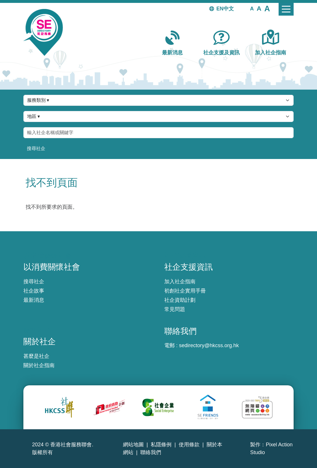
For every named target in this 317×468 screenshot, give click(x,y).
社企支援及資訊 (221, 53)
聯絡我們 (150, 452)
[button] (252, 8)
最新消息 (172, 53)
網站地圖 (133, 444)
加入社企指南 (270, 53)
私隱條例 (161, 444)
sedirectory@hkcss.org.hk (209, 345)
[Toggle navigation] (286, 9)
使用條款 (189, 444)
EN (220, 9)
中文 (228, 9)
